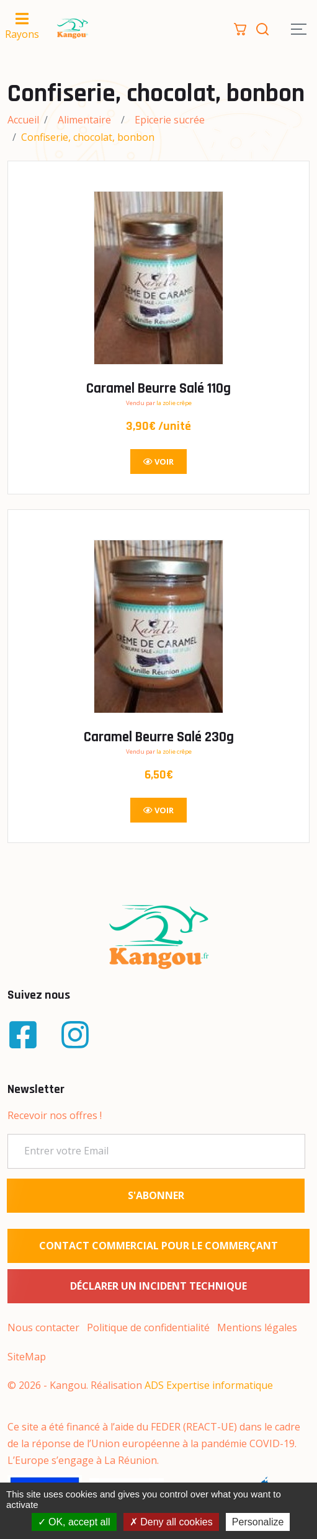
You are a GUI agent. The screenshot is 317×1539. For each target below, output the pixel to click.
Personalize (258, 1522)
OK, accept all (74, 1522)
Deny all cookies (171, 1522)
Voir (158, 461)
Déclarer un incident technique (158, 1286)
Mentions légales (257, 1327)
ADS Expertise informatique (209, 1385)
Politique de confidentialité (148, 1327)
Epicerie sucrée (170, 120)
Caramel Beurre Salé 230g (159, 737)
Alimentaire (84, 120)
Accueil (23, 120)
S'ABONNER (156, 1195)
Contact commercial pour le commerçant (158, 1245)
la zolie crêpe (174, 403)
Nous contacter (43, 1327)
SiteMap (26, 1356)
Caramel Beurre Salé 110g (158, 389)
